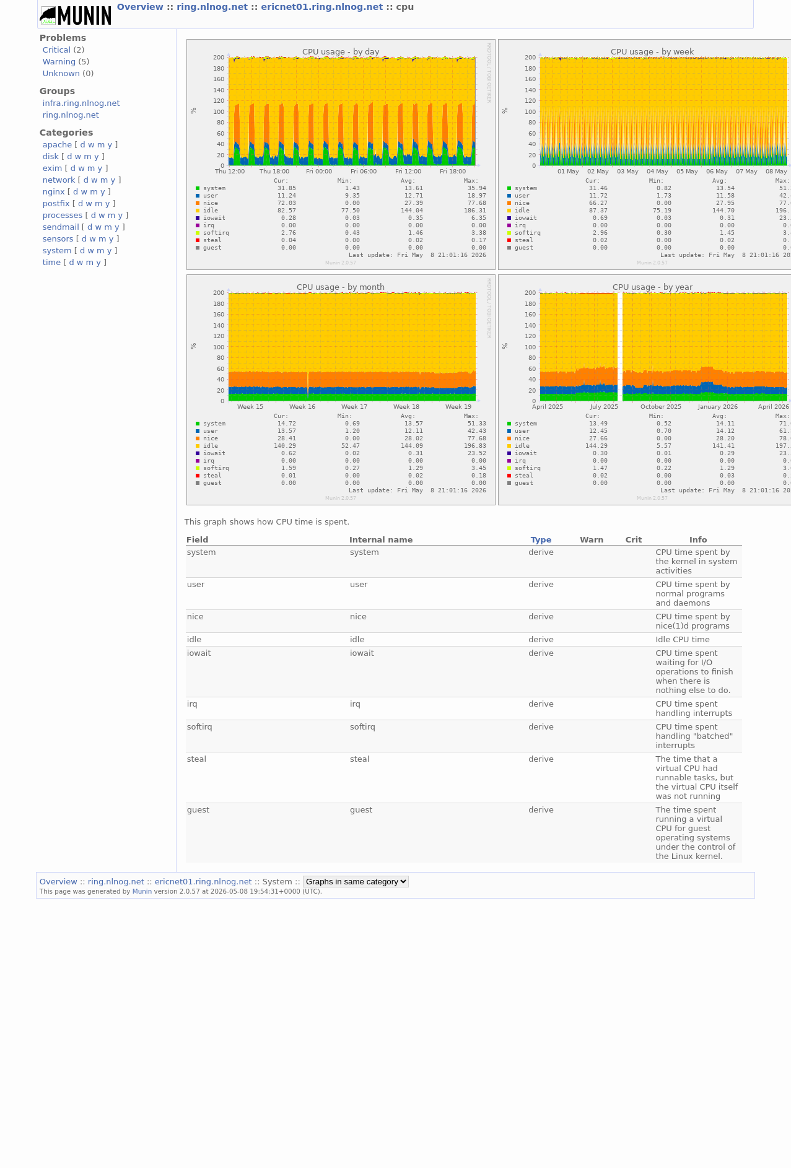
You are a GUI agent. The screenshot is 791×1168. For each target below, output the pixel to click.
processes (63, 215)
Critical (57, 49)
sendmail (61, 227)
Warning (59, 61)
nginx (54, 191)
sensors (58, 238)
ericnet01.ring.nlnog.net (323, 7)
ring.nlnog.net (214, 7)
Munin (142, 891)
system (57, 250)
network (59, 180)
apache (57, 144)
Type (541, 539)
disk (51, 156)
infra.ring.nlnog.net (81, 103)
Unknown (61, 73)
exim (53, 168)
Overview (142, 7)
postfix (56, 203)
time (52, 262)
